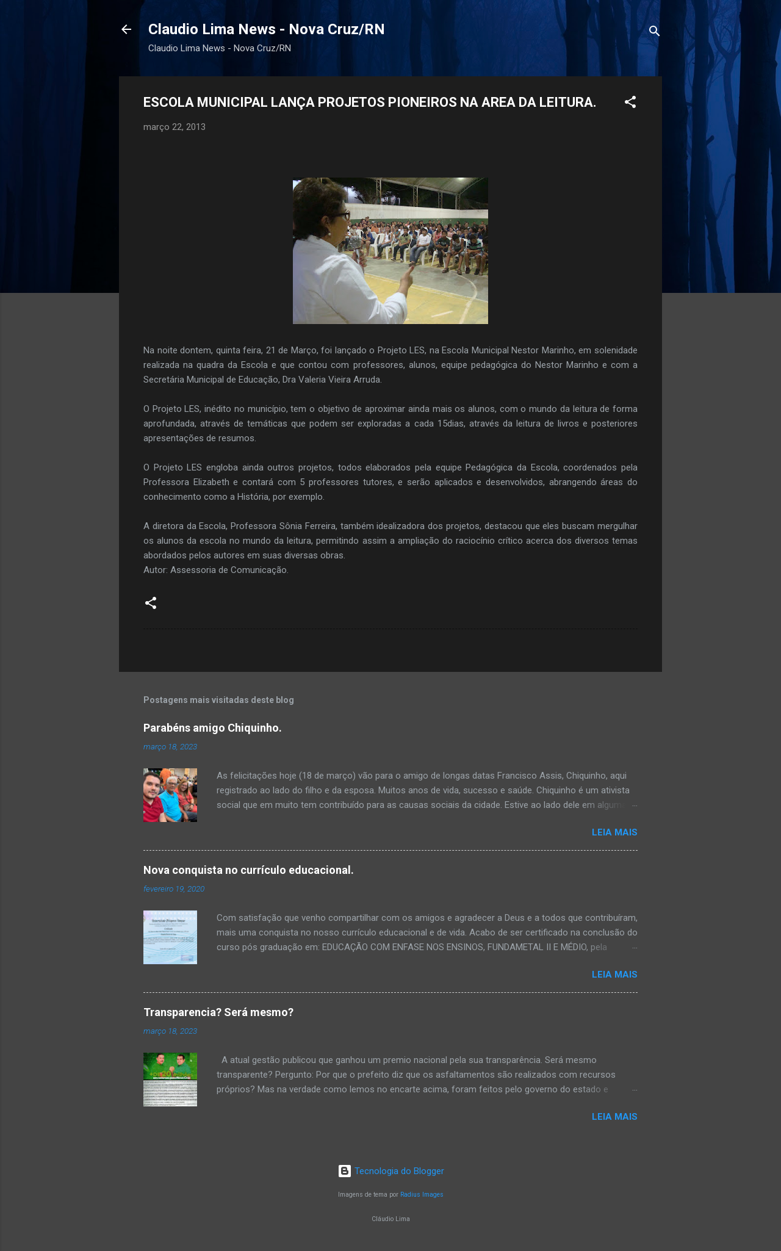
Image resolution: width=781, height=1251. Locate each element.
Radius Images (422, 1195)
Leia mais (615, 832)
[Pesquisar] (654, 33)
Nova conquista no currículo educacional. (248, 869)
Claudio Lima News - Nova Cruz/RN (266, 29)
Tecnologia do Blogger (390, 1171)
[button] (630, 104)
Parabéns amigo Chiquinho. (212, 727)
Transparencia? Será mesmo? (218, 1012)
